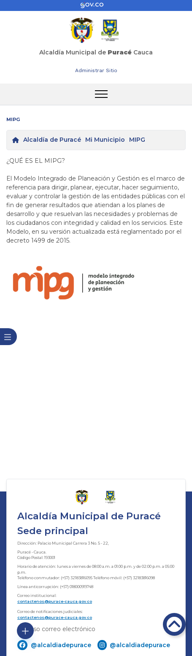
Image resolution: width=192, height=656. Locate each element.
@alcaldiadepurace (61, 645)
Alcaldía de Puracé (52, 139)
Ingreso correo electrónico (56, 629)
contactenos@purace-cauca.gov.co (54, 601)
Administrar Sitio (96, 70)
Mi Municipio (105, 139)
